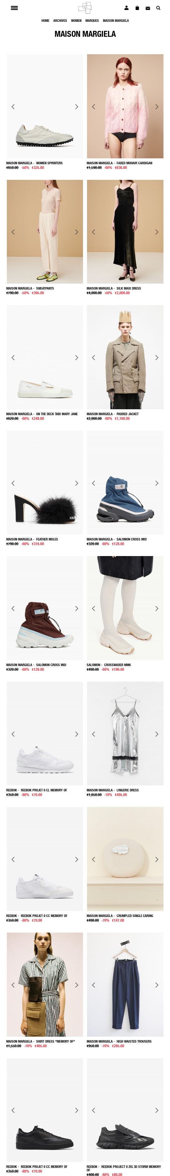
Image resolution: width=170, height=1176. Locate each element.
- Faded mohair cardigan (119, 163)
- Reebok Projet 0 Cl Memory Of (36, 790)
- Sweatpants (30, 288)
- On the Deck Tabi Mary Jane (42, 414)
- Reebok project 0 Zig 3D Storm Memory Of (124, 1168)
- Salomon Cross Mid (117, 539)
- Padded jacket (112, 414)
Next (76, 106)
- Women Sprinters (34, 163)
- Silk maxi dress (114, 288)
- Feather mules (32, 539)
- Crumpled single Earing (120, 916)
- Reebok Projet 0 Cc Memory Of (36, 916)
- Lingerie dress (113, 790)
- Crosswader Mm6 (109, 665)
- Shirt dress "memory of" (40, 1041)
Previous (13, 106)
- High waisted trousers (119, 1041)
